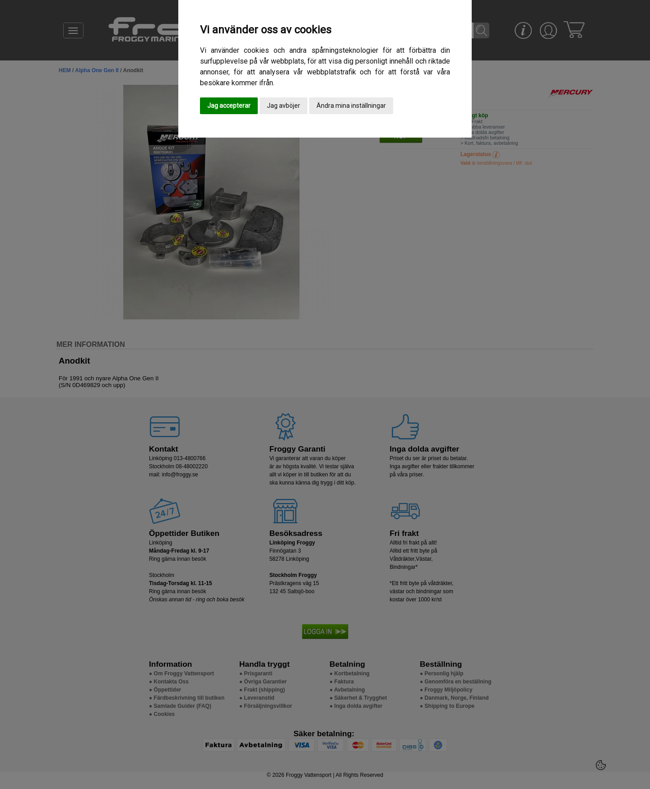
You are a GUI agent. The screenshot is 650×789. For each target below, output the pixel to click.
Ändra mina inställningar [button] (351, 105)
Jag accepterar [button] (229, 105)
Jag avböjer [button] (283, 105)
